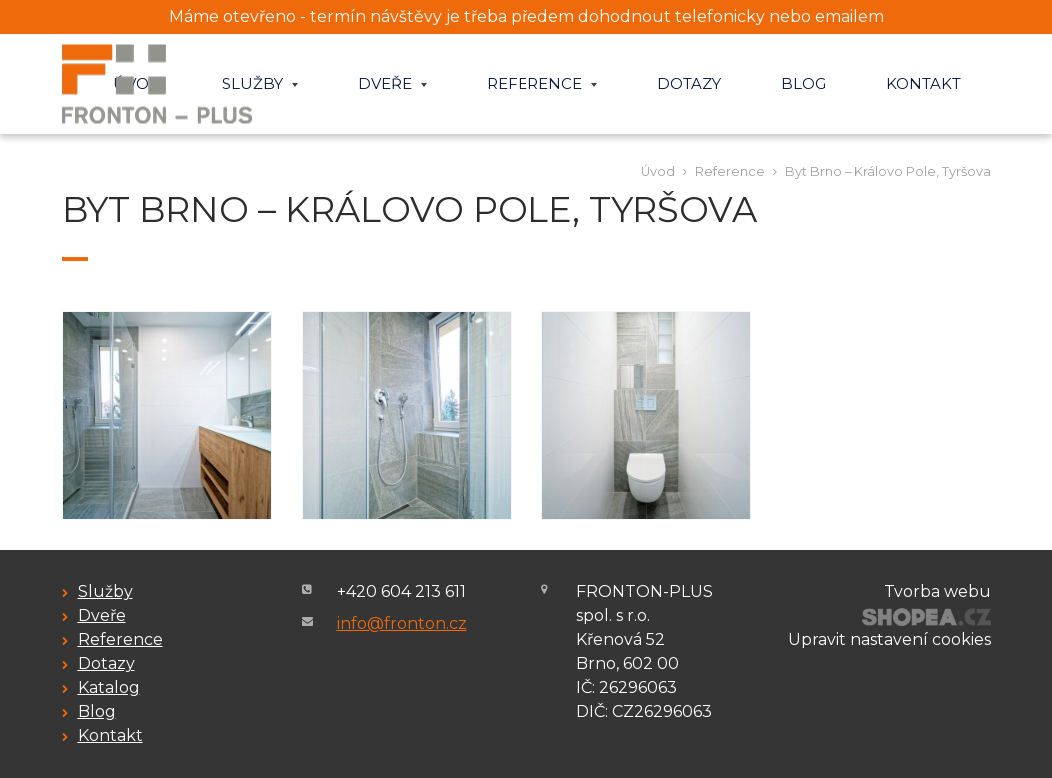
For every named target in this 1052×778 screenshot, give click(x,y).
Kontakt (923, 83)
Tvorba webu (937, 591)
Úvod (658, 171)
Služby (260, 83)
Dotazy (689, 83)
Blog (803, 83)
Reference (542, 83)
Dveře (392, 83)
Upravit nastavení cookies (889, 639)
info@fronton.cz (402, 623)
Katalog (109, 687)
